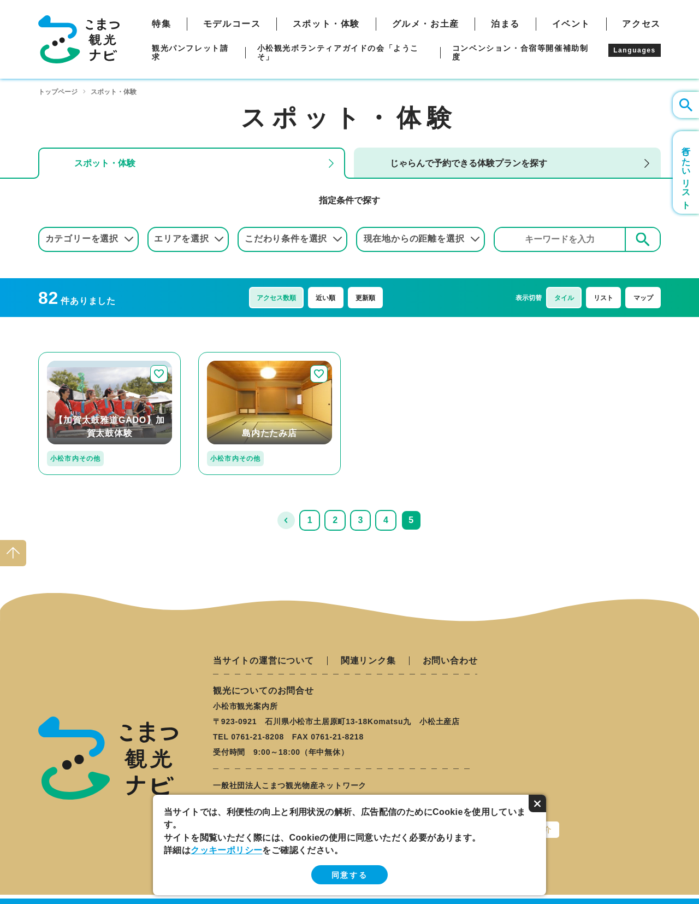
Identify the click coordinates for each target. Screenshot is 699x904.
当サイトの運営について (263, 660)
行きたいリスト (686, 172)
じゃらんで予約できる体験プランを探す (468, 163)
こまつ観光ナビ (79, 39)
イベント (571, 24)
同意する (349, 875)
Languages (634, 50)
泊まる (505, 24)
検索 (642, 239)
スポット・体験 (326, 24)
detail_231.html (230, 356)
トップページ (58, 92)
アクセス (641, 24)
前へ (286, 520)
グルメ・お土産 (425, 24)
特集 (161, 24)
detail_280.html (70, 356)
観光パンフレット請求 (190, 52)
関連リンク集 (368, 660)
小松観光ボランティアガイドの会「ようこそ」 (338, 52)
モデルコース (232, 24)
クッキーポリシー (226, 850)
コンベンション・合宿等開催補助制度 (520, 52)
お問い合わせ (450, 660)
